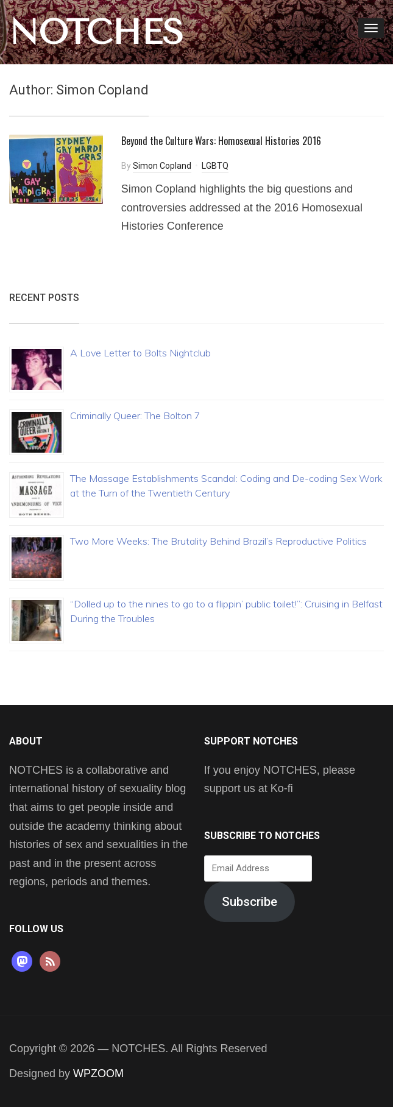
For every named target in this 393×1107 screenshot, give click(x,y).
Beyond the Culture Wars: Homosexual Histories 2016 (221, 140)
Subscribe (249, 901)
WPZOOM (98, 1073)
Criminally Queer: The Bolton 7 (135, 415)
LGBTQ (215, 166)
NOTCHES (96, 32)
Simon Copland (162, 166)
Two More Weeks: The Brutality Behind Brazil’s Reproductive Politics (218, 541)
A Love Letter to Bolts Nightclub (140, 353)
